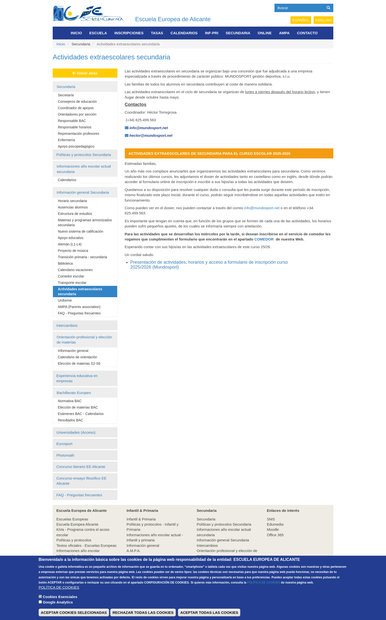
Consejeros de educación (77, 101)
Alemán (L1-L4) (70, 244)
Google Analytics (58, 608)
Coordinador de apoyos (76, 108)
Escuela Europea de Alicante (173, 19)
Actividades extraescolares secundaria (80, 291)
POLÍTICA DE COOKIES (263, 588)
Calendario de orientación (77, 357)
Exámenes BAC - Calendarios (81, 414)
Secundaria (238, 33)
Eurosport (64, 444)
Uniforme (65, 300)
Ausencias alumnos (73, 207)
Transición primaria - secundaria (82, 257)
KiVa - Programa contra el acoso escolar (83, 532)
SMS (271, 519)
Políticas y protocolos (73, 540)
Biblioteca (65, 263)
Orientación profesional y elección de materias (84, 339)
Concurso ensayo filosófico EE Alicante (81, 480)
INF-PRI (211, 33)
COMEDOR (263, 239)
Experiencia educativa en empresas (77, 378)
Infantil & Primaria (141, 519)
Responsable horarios (74, 127)
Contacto (307, 33)
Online (265, 33)
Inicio (76, 33)
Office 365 (275, 535)
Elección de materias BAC (78, 407)
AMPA (284, 33)
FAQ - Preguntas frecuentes (79, 313)
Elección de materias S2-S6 (79, 363)
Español (300, 20)
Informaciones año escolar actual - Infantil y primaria (155, 537)
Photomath (65, 455)
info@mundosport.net (262, 208)
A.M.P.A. (134, 551)
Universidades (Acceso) (75, 432)
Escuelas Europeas (72, 519)
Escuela (98, 33)
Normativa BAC (69, 401)
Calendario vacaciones (75, 270)
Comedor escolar (71, 276)
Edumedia (275, 524)
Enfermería (66, 140)
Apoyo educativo (70, 238)
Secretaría (66, 95)
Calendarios (184, 33)
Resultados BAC (70, 420)
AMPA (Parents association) (79, 307)
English (323, 20)
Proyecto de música (73, 251)
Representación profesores (78, 134)
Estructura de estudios (75, 214)
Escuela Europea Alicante (77, 524)
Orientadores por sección (77, 114)
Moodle (273, 529)
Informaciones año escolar (78, 551)
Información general (73, 351)
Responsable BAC (72, 121)
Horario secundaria (72, 201)
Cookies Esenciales (60, 602)
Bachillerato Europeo (74, 393)
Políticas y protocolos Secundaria (83, 155)
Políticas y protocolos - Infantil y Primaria (152, 527)
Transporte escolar (72, 283)
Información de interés (74, 556)
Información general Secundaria (83, 192)
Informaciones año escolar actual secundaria (84, 168)
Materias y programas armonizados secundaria (85, 222)
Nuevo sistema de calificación (80, 231)
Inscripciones (129, 33)
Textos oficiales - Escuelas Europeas (86, 545)
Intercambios (67, 325)
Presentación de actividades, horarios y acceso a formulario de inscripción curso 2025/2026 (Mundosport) (209, 265)
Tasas (157, 33)
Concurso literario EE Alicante (80, 467)
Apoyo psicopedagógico (76, 146)
